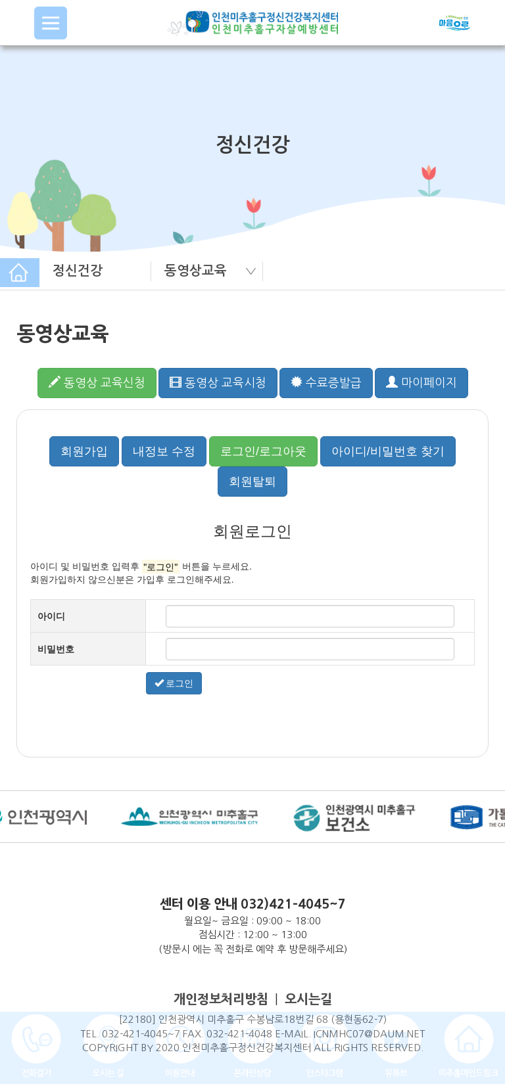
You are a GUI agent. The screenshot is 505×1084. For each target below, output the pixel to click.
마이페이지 (421, 382)
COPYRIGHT (110, 1047)
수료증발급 (326, 382)
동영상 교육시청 (218, 382)
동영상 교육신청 (97, 382)
